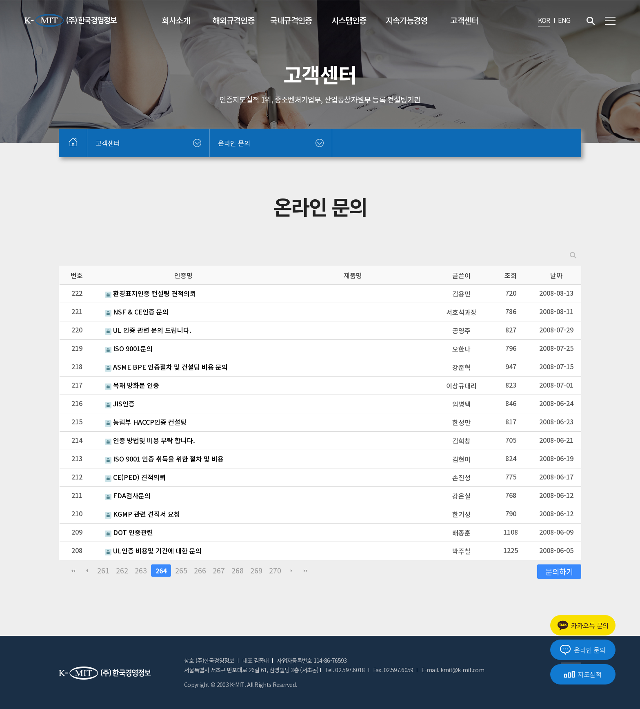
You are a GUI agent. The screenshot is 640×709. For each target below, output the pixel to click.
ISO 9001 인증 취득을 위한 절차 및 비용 (164, 459)
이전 (87, 570)
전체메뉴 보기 (610, 21)
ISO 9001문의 (129, 348)
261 (103, 570)
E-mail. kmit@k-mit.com (452, 670)
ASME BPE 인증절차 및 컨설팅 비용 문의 (166, 367)
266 (200, 570)
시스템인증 (348, 20)
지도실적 (583, 674)
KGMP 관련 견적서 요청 (142, 514)
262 (122, 570)
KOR (544, 20)
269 (256, 570)
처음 (73, 570)
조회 (510, 275)
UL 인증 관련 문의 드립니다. (148, 330)
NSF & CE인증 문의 (137, 312)
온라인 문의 (582, 650)
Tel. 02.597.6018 (345, 670)
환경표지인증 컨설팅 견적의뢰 (150, 293)
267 (219, 570)
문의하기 (559, 571)
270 (275, 570)
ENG (564, 20)
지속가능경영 (406, 20)
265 (181, 570)
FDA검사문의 (128, 495)
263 (141, 570)
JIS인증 (120, 403)
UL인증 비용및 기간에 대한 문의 (153, 550)
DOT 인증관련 (129, 532)
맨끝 (305, 570)
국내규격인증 (291, 20)
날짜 (556, 275)
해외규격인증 (233, 20)
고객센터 (464, 20)
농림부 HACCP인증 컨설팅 (146, 422)
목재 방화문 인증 (132, 385)
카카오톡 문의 (583, 625)
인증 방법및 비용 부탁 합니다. (150, 440)
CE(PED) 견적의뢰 (135, 477)
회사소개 (176, 20)
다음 (291, 570)
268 (237, 570)
